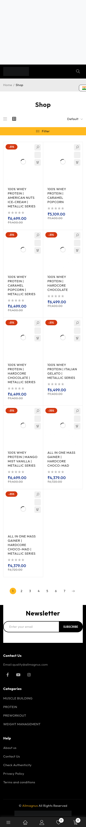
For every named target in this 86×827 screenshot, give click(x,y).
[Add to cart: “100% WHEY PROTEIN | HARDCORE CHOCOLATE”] (77, 250)
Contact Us (11, 756)
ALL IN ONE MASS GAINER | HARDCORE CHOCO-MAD (61, 459)
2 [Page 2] (21, 591)
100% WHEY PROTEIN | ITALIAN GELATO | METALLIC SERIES (62, 371)
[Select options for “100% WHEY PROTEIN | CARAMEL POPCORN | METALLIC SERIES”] (37, 250)
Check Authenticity (17, 765)
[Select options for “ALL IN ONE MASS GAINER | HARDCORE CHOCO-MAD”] (77, 426)
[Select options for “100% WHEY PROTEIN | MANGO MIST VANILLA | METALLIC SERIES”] (37, 426)
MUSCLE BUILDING (18, 698)
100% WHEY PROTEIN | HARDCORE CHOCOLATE (58, 283)
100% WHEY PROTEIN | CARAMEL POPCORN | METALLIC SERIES (21, 285)
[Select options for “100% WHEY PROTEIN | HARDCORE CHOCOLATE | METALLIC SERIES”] (37, 338)
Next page (73, 591)
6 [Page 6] (56, 591)
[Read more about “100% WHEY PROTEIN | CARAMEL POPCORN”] (77, 162)
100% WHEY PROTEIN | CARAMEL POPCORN (57, 195)
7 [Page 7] (64, 591)
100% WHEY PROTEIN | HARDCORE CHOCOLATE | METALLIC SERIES (21, 373)
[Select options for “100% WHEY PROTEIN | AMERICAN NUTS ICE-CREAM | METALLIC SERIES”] (37, 162)
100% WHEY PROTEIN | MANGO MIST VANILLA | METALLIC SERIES (23, 459)
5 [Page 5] (47, 591)
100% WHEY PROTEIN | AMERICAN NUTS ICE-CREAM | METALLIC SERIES (21, 197)
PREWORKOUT (14, 715)
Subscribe (70, 626)
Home (7, 85)
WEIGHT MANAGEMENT (22, 724)
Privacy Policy (13, 773)
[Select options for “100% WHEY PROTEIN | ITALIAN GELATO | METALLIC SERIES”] (77, 338)
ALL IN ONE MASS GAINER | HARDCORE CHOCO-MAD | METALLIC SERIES (22, 544)
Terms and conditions (19, 782)
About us (9, 748)
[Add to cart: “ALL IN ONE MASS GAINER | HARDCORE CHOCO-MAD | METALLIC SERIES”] (37, 509)
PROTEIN (10, 707)
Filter (46, 131)
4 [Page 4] (39, 591)
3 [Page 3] (30, 591)
